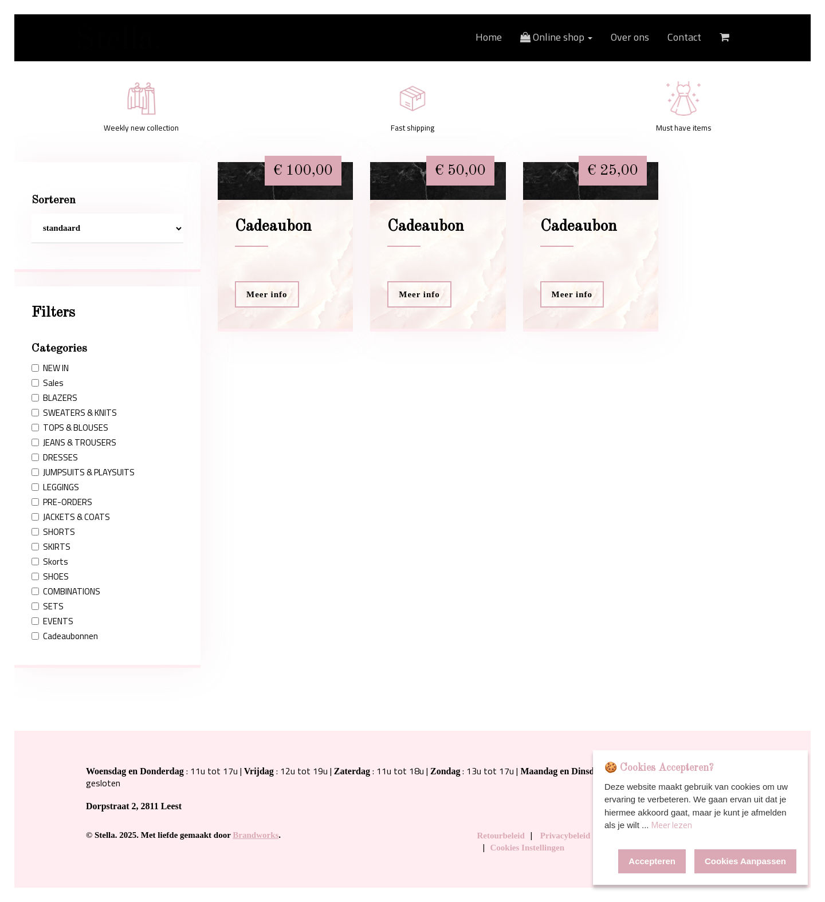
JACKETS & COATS (71, 517)
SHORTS (53, 532)
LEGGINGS (55, 487)
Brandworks (255, 835)
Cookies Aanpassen (745, 861)
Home (489, 37)
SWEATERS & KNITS (74, 413)
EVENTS (52, 621)
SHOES (50, 576)
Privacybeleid (565, 835)
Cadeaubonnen (65, 636)
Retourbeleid (501, 835)
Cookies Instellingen (527, 847)
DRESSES (55, 457)
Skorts (50, 562)
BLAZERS (54, 398)
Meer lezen (671, 825)
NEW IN (50, 368)
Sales (48, 383)
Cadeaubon (273, 227)
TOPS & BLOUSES (70, 428)
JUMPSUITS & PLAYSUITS (83, 472)
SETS (48, 606)
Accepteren (651, 861)
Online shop (556, 37)
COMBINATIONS (66, 591)
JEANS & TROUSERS (74, 442)
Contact (684, 37)
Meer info (267, 294)
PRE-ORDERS (62, 502)
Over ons (630, 37)
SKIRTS (51, 547)
